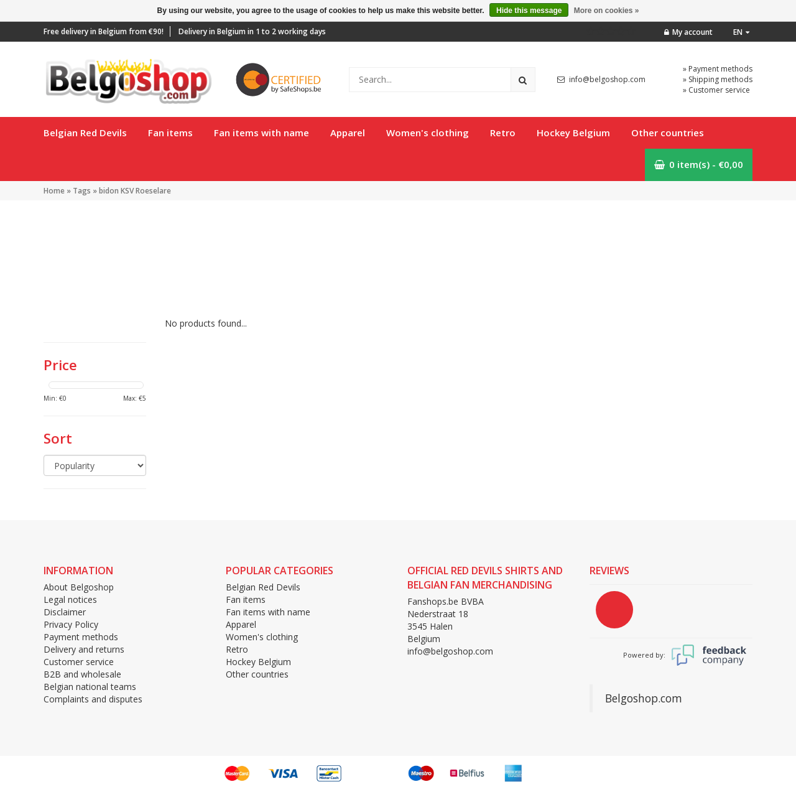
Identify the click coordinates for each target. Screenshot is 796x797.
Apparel (347, 132)
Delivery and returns (84, 649)
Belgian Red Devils (85, 132)
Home (54, 190)
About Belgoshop (79, 587)
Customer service (79, 662)
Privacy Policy (71, 624)
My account (688, 32)
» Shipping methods (717, 79)
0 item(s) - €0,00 (698, 164)
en (741, 32)
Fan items (170, 132)
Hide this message (529, 10)
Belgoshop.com (643, 698)
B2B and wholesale (82, 674)
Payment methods (81, 637)
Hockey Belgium (573, 132)
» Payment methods (717, 68)
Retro (503, 132)
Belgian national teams (90, 686)
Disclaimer (65, 612)
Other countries (667, 132)
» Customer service (716, 90)
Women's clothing (427, 132)
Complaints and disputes (93, 699)
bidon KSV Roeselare (135, 190)
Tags (82, 190)
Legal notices (70, 599)
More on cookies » (606, 10)
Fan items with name (261, 132)
